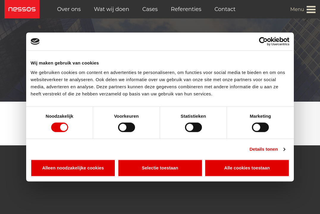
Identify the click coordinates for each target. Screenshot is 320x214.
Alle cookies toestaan (247, 168)
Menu (297, 9)
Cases (150, 9)
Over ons (69, 9)
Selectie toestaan (160, 168)
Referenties (186, 9)
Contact (225, 9)
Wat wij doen (111, 9)
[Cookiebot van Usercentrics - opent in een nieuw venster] (263, 41)
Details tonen (264, 149)
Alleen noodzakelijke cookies (73, 168)
